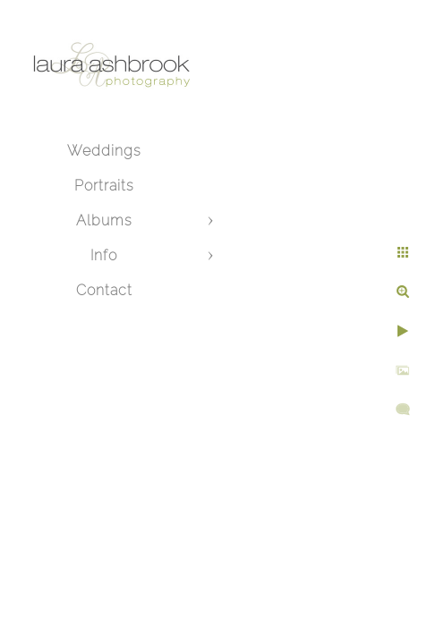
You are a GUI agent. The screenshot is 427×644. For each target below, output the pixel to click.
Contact (104, 290)
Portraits (104, 185)
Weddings (104, 150)
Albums (104, 220)
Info (103, 255)
